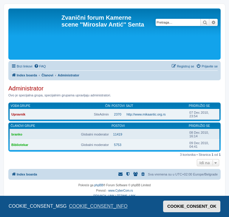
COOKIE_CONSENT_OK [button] (191, 206)
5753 (117, 145)
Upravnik (18, 114)
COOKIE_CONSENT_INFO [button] (98, 206)
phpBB (98, 185)
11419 (117, 134)
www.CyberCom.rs (120, 190)
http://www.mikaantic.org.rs (145, 114)
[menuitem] (40, 66)
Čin (107, 105)
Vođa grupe (20, 105)
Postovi (118, 105)
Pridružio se (199, 105)
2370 (117, 114)
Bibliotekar (19, 145)
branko (16, 134)
